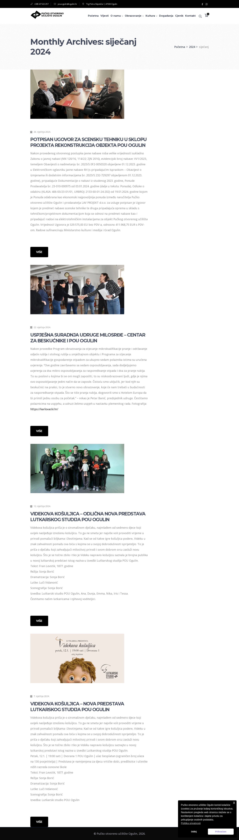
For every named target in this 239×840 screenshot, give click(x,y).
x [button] (234, 802)
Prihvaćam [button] (220, 831)
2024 (192, 47)
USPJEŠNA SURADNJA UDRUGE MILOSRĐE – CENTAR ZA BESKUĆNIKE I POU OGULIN (87, 338)
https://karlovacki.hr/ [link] (44, 409)
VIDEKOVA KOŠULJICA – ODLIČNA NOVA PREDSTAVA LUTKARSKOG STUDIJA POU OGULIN (87, 516)
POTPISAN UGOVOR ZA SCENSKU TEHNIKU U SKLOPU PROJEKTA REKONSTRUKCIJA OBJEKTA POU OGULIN (88, 142)
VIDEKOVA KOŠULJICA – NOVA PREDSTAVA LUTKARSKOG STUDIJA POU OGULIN (77, 706)
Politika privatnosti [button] (191, 823)
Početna (179, 47)
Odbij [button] (194, 831)
